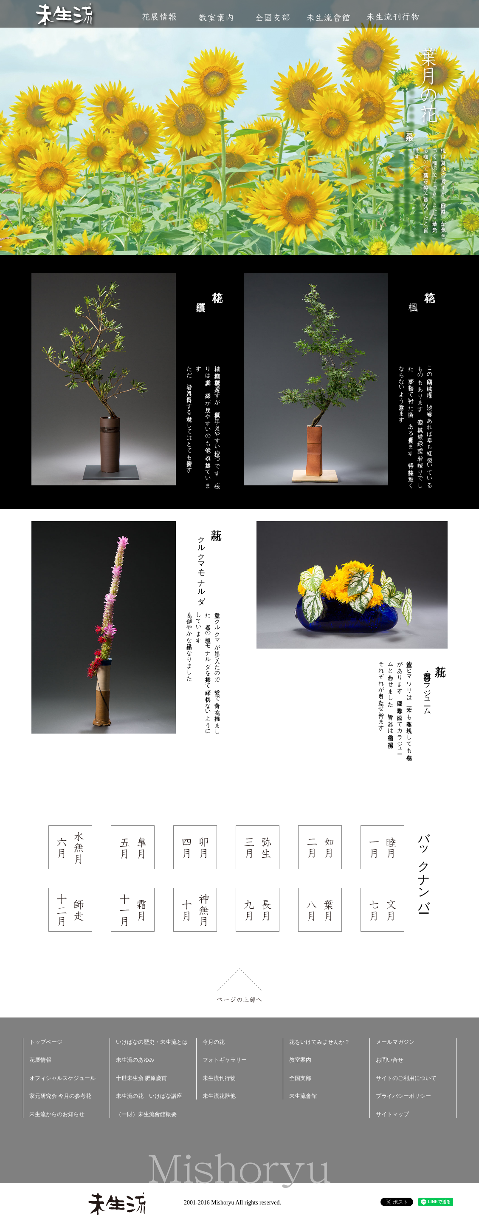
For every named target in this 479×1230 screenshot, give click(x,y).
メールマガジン (395, 1042)
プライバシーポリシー (403, 1096)
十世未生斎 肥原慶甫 (141, 1078)
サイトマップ (392, 1114)
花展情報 (159, 17)
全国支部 (272, 18)
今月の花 (214, 1042)
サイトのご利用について (406, 1078)
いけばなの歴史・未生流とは (152, 1042)
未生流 (65, 15)
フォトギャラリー (225, 1060)
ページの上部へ (239, 985)
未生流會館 (328, 18)
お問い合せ (389, 1060)
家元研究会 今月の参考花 (60, 1096)
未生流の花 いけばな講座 (149, 1096)
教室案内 (215, 18)
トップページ (45, 1042)
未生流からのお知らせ (57, 1114)
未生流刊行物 (392, 17)
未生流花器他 (219, 1096)
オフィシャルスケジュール (62, 1078)
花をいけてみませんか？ (319, 1042)
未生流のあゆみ (135, 1060)
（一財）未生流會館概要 (146, 1114)
